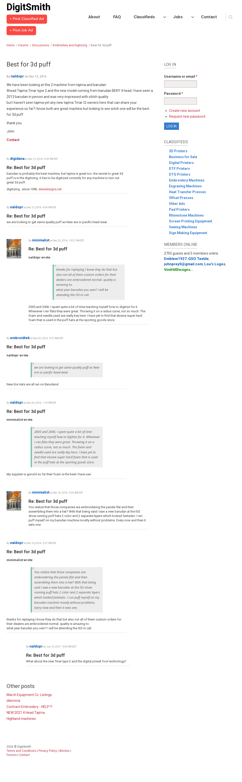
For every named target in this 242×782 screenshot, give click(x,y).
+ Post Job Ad (21, 30)
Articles (64, 751)
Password (173, 93)
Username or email (180, 76)
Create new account (184, 111)
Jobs (178, 16)
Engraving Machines (185, 186)
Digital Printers (181, 163)
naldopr (17, 76)
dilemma (13, 701)
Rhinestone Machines (186, 215)
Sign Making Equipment (188, 233)
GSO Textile (198, 259)
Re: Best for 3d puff (26, 167)
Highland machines (21, 719)
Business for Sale (183, 157)
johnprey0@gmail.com (183, 264)
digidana (17, 158)
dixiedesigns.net (50, 189)
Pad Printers (179, 209)
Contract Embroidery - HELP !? (29, 707)
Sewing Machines (183, 227)
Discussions (40, 45)
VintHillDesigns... (178, 269)
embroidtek (20, 338)
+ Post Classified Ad (27, 19)
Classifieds (144, 16)
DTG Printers (179, 174)
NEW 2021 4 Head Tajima (26, 713)
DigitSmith (28, 7)
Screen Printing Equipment (190, 221)
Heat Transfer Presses (187, 192)
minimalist (40, 240)
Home (11, 45)
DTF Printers (179, 169)
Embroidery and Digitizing (70, 45)
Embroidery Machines (187, 180)
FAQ (117, 16)
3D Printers (178, 151)
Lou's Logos (214, 264)
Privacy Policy (47, 751)
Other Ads (177, 204)
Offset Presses (181, 198)
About (94, 16)
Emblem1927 (175, 259)
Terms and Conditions (21, 751)
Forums (23, 45)
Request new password (187, 116)
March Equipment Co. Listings (29, 695)
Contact (209, 16)
